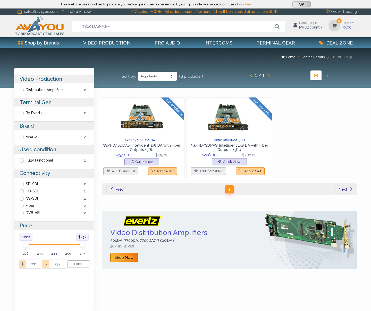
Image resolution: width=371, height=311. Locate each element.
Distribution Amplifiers (45, 90)
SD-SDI (32, 184)
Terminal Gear (276, 43)
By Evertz (34, 113)
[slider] (26, 244)
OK (301, 4)
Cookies (66, 300)
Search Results (313, 57)
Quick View (142, 162)
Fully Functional (39, 160)
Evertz (31, 137)
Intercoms (218, 43)
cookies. (245, 4)
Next (346, 189)
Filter (78, 264)
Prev (117, 189)
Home (288, 57)
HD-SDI (32, 191)
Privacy (47, 300)
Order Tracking (341, 11)
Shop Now (124, 257)
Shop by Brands (38, 43)
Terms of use (90, 300)
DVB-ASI (33, 213)
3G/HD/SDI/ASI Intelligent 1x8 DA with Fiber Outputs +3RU (142, 147)
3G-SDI (32, 198)
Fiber (30, 205)
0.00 (348, 25)
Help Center (25, 300)
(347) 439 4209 (76, 12)
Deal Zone (336, 43)
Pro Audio (167, 43)
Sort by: (129, 76)
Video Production (106, 43)
